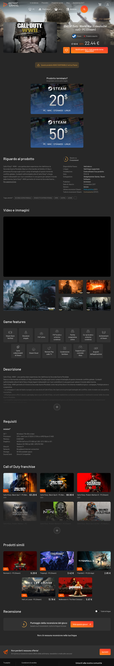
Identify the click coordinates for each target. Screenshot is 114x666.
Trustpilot (6, 618)
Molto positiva (89, 145)
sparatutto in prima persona (43, 153)
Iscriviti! (105, 607)
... (75, 153)
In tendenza (34, 3)
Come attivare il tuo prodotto (94, 127)
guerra (63, 153)
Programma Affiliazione (30, 625)
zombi (56, 153)
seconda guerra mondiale (23, 153)
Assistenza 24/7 (78, 3)
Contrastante (88, 147)
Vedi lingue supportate (92, 124)
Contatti (24, 629)
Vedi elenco (88, 122)
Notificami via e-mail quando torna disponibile (89, 50)
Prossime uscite (57, 3)
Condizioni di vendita (29, 618)
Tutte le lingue (103, 566)
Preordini (45, 3)
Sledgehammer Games (92, 132)
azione (70, 153)
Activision (87, 137)
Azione (86, 142)
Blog (67, 3)
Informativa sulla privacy (30, 622)
